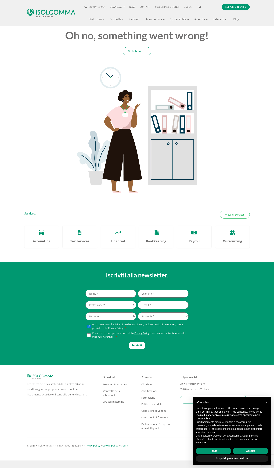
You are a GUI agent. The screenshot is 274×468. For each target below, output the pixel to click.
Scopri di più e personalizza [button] (232, 458)
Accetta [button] (250, 450)
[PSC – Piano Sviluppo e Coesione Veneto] (41, 244)
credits (124, 453)
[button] (200, 7)
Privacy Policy (115, 335)
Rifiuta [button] (213, 450)
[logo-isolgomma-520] (51, 10)
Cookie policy (110, 453)
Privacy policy (92, 453)
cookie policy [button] (203, 418)
